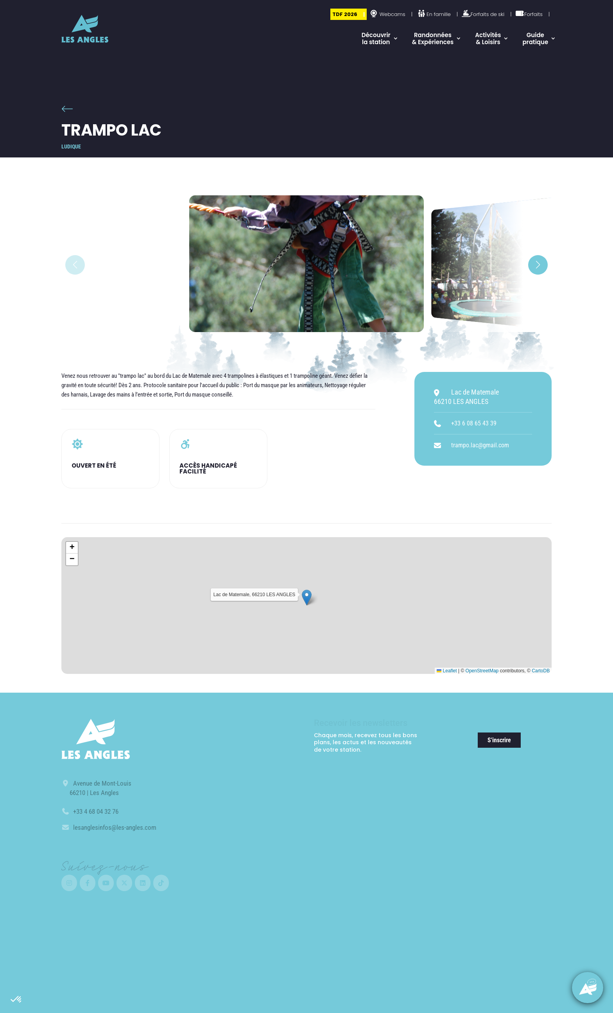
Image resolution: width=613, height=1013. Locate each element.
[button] (16, 999)
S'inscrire (499, 740)
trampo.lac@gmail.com (480, 445)
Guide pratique (535, 38)
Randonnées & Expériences (433, 38)
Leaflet (447, 671)
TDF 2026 (344, 14)
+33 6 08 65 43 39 (473, 423)
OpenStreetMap (482, 671)
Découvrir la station (376, 38)
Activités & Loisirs (488, 38)
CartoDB (541, 671)
